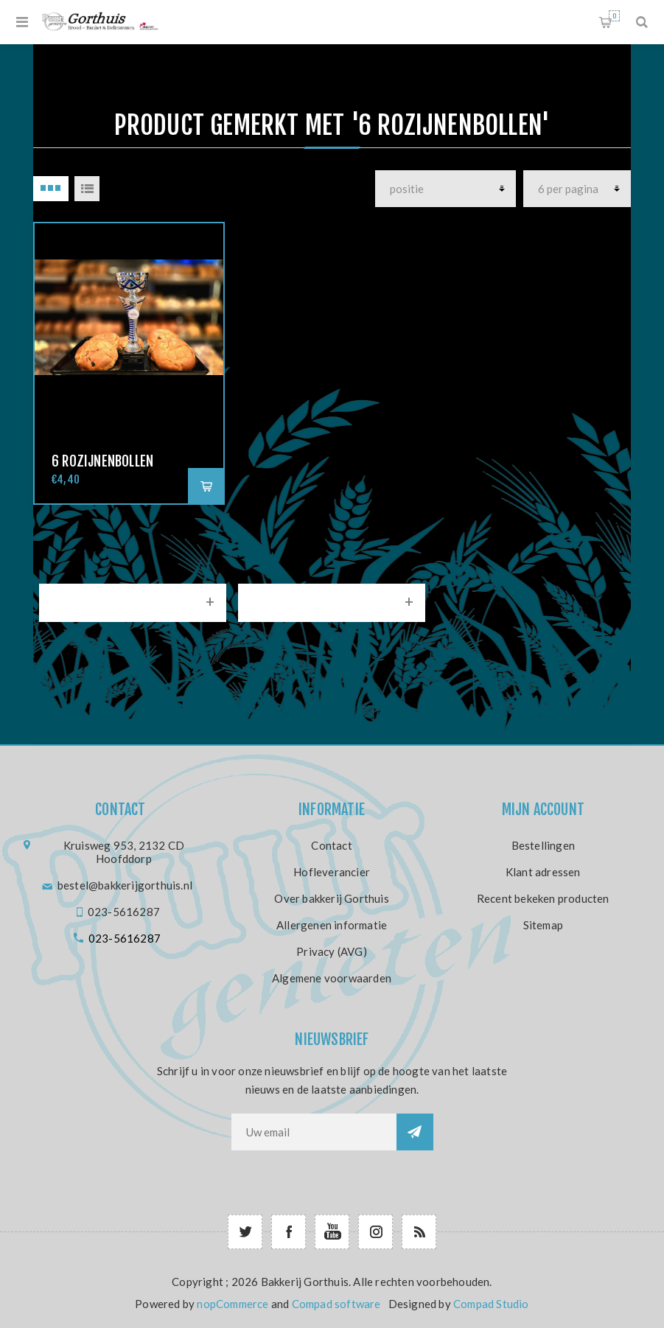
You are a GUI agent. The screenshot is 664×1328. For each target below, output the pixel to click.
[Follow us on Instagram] (375, 1232)
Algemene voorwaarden (331, 978)
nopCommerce (232, 1303)
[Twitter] (245, 1232)
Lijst (86, 188)
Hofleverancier (331, 871)
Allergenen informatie (331, 925)
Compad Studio (491, 1303)
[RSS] (419, 1232)
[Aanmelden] (313, 1132)
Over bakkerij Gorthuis (331, 898)
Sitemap (543, 925)
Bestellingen (543, 845)
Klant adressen (543, 871)
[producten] (445, 188)
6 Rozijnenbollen (102, 461)
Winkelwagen (614, 15)
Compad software (336, 1303)
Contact (331, 845)
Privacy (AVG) (331, 951)
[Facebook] (288, 1232)
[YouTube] (332, 1232)
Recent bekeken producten (543, 898)
